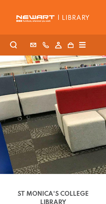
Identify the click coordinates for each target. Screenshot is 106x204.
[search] (21, 45)
